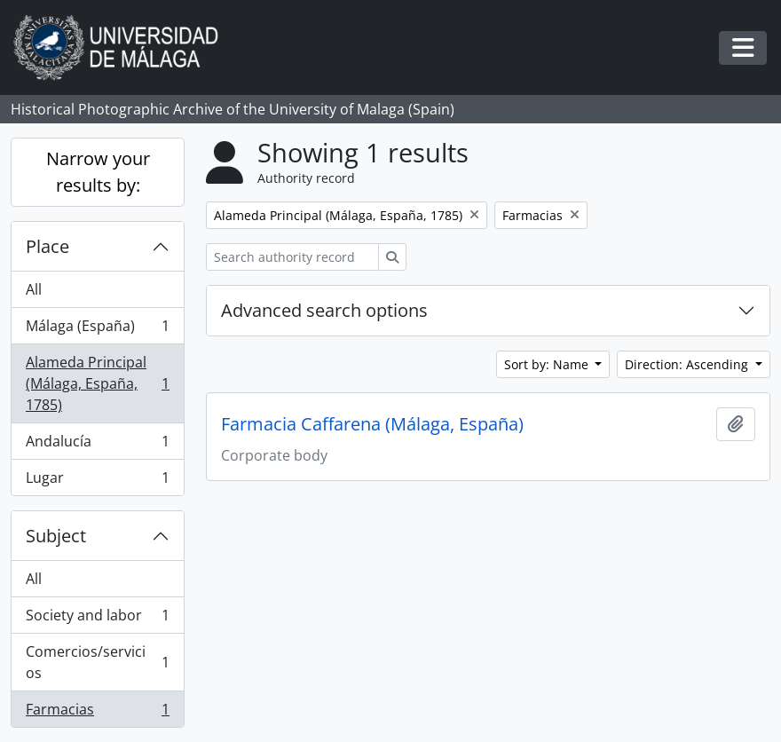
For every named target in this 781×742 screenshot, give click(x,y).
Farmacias (97, 713)
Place (47, 246)
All (34, 289)
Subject (56, 536)
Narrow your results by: (98, 171)
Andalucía (97, 445)
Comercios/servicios (97, 662)
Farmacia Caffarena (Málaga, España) (372, 424)
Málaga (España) (97, 329)
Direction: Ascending (688, 364)
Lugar (97, 481)
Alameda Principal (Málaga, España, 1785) (97, 383)
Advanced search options (324, 310)
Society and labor (97, 619)
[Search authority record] (292, 257)
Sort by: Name (548, 364)
